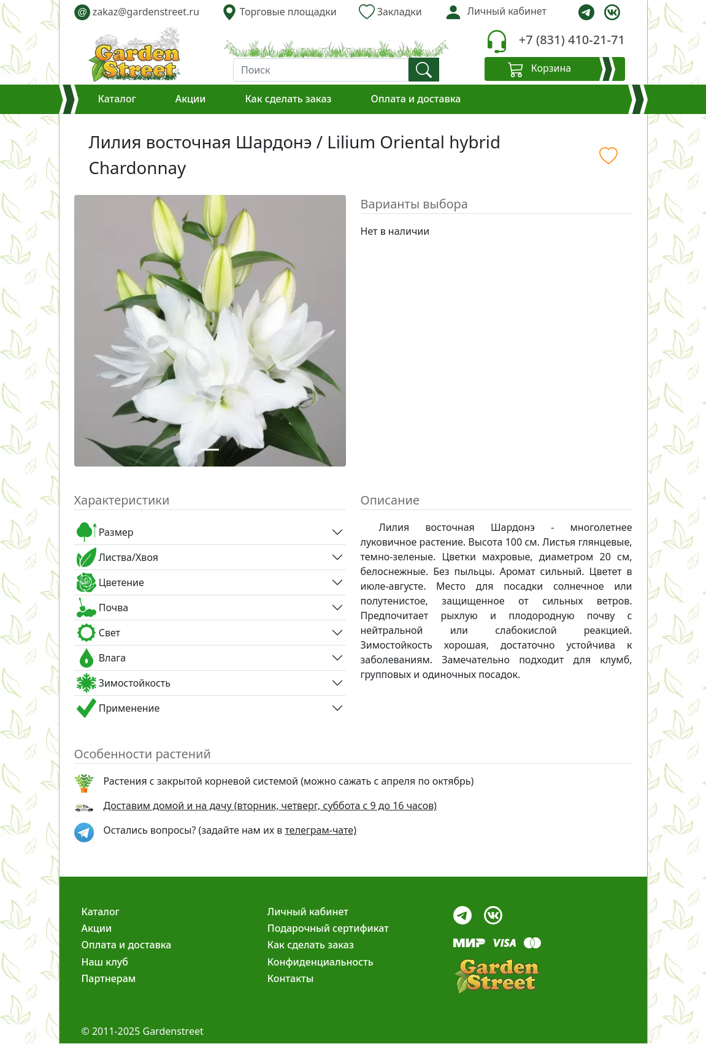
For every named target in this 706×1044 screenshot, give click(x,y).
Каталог (117, 98)
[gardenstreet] (134, 54)
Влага (101, 658)
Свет (99, 632)
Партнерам (109, 978)
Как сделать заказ (288, 98)
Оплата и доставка (415, 98)
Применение (118, 708)
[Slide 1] (210, 450)
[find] (424, 70)
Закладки (390, 12)
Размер (105, 532)
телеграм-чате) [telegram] (320, 830)
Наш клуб (105, 962)
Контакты (290, 978)
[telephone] (497, 41)
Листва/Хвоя (117, 557)
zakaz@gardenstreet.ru (136, 12)
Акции (190, 98)
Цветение (110, 582)
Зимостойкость (124, 683)
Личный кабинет (307, 911)
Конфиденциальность (320, 962)
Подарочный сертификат (328, 928)
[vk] (612, 12)
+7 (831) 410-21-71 (572, 39)
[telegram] (586, 12)
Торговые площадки (279, 12)
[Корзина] (555, 69)
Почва (103, 607)
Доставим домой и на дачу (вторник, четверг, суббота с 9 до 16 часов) (270, 805)
